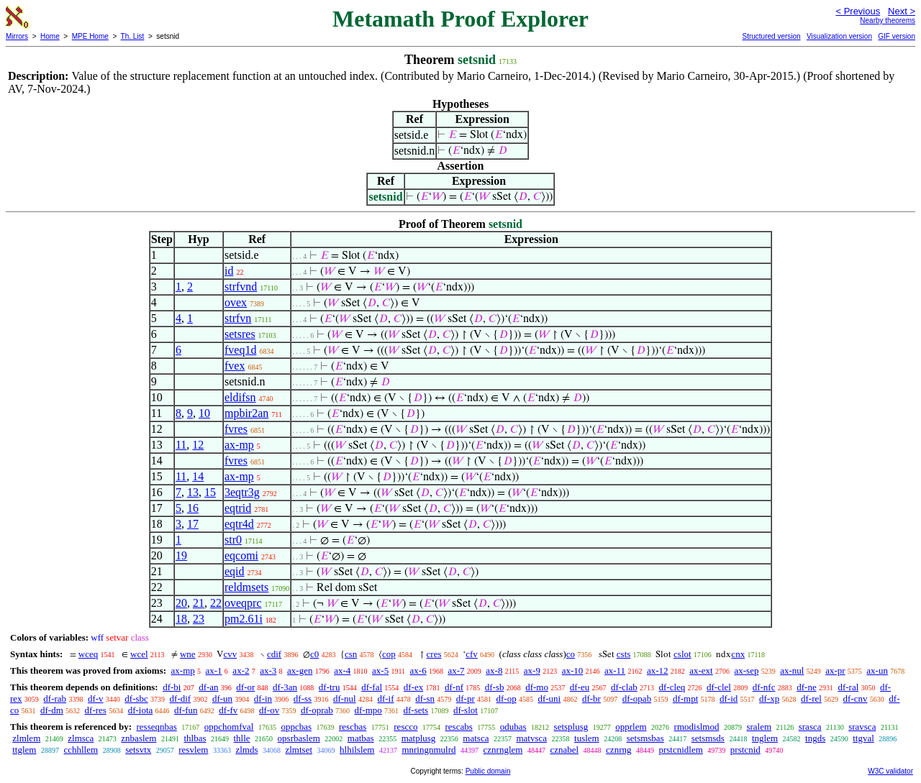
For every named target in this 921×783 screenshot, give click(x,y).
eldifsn (240, 397)
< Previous (857, 11)
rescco (405, 726)
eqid (234, 571)
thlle (242, 738)
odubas (513, 726)
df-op (506, 698)
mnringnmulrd (428, 749)
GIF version (896, 36)
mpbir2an (246, 413)
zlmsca (81, 738)
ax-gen (299, 670)
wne (188, 654)
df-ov (269, 710)
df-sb (494, 687)
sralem (758, 726)
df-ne (806, 687)
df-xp (769, 698)
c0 (314, 654)
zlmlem (26, 738)
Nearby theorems (887, 20)
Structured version (771, 36)
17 (193, 524)
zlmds (246, 749)
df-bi (172, 687)
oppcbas (296, 726)
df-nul (344, 698)
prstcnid (745, 749)
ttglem (24, 749)
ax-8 (494, 670)
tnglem (765, 738)
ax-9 (532, 670)
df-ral (848, 687)
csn (351, 654)
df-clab (624, 687)
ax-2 (240, 670)
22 (216, 603)
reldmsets (246, 587)
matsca (476, 738)
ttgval (863, 738)
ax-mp (239, 445)
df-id (729, 698)
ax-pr (835, 670)
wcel (139, 654)
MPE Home (90, 36)
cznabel (564, 749)
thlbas (194, 738)
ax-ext (700, 670)
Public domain (488, 771)
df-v (96, 698)
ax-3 (268, 670)
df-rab (54, 698)
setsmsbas (645, 738)
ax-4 (342, 670)
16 (193, 508)
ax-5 (380, 670)
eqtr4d (239, 524)
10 (204, 413)
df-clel (719, 687)
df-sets (416, 710)
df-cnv (855, 698)
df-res (95, 710)
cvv (230, 654)
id (228, 271)
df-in (263, 698)
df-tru (329, 687)
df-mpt (685, 698)
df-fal (371, 687)
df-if (385, 698)
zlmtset (298, 749)
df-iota (140, 710)
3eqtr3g (242, 492)
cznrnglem (503, 749)
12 (198, 445)
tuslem (586, 738)
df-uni (549, 698)
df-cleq (671, 687)
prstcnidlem (680, 749)
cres (434, 654)
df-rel (811, 698)
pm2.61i (243, 619)
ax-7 (456, 670)
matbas (361, 738)
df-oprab (317, 710)
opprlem (630, 726)
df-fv (228, 710)
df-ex (413, 687)
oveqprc (243, 603)
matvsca (531, 738)
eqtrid (237, 508)
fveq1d (240, 350)
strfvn (237, 318)
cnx (738, 654)
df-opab (636, 698)
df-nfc (764, 687)
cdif (274, 654)
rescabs (458, 726)
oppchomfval (229, 726)
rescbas (352, 726)
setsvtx (138, 749)
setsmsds (708, 738)
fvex (234, 366)
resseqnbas (156, 726)
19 (181, 555)
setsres (239, 334)
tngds (815, 738)
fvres (236, 429)
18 (181, 619)
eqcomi (241, 555)
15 (210, 492)
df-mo (536, 687)
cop (389, 654)
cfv (472, 654)
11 (181, 445)
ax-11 (614, 670)
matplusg (418, 738)
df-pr (465, 698)
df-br (591, 698)
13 (193, 492)
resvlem (193, 749)
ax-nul (792, 670)
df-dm (51, 710)
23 (198, 619)
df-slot (465, 710)
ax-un (877, 670)
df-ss (303, 698)
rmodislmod (697, 726)
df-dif (180, 698)
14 (198, 476)
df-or (245, 687)
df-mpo (367, 710)
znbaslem (138, 738)
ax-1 (214, 670)
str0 (233, 540)
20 (181, 603)
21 (198, 603)
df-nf (454, 687)
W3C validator (890, 771)
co (570, 654)
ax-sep (746, 670)
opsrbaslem (299, 738)
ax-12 (657, 670)
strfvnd (240, 286)
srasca (810, 726)
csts (624, 654)
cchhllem (80, 749)
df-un (222, 698)
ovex (235, 302)
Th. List (133, 36)
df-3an (285, 687)
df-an (208, 687)
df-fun (186, 710)
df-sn (425, 698)
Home (50, 36)
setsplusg (571, 726)
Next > (901, 11)
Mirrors (17, 36)
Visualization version (839, 36)
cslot (682, 654)
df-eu (579, 687)
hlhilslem (357, 749)
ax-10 (573, 670)
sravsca (862, 726)
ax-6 (418, 670)
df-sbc (136, 698)
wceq (88, 654)
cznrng (618, 749)
